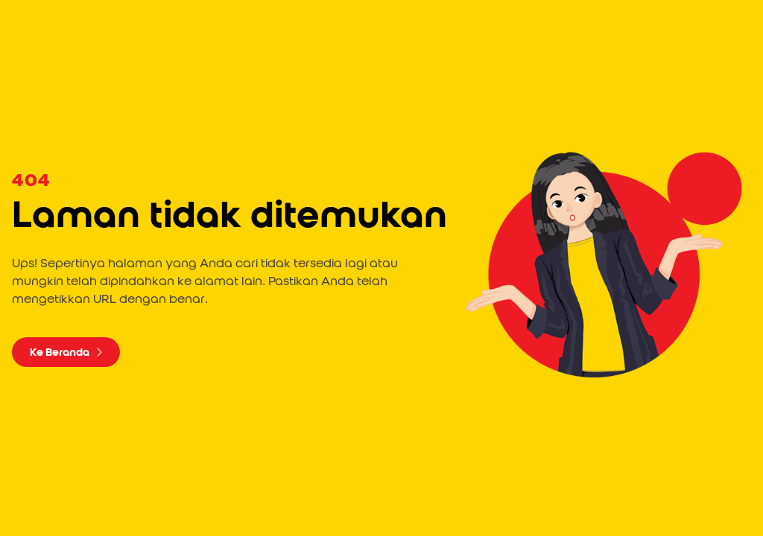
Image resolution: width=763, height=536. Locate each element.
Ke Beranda (66, 352)
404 (31, 181)
